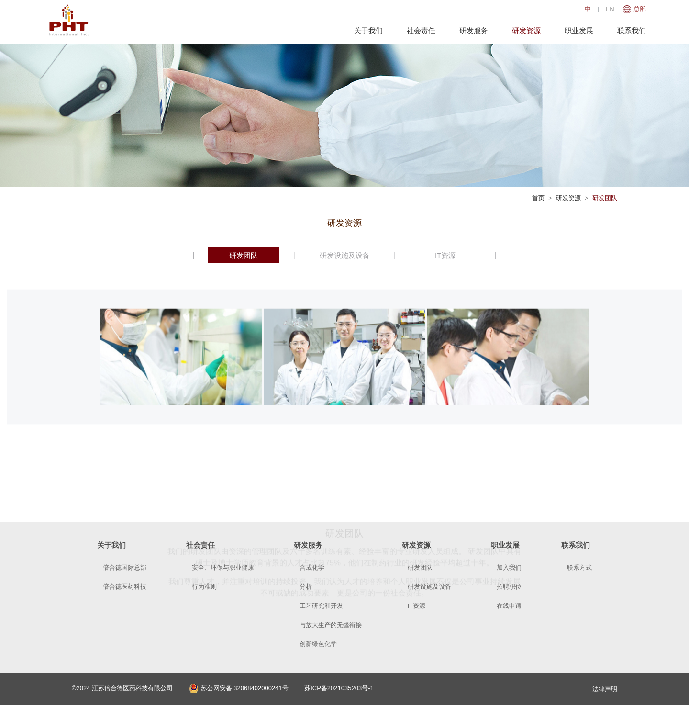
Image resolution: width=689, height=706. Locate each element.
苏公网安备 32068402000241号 (239, 689)
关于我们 (366, 30)
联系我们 (629, 30)
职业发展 (576, 30)
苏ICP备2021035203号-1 (339, 689)
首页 (538, 198)
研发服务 (471, 30)
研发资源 (524, 30)
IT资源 (445, 255)
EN (607, 8)
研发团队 (604, 198)
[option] (181, 385)
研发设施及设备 (345, 255)
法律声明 (604, 689)
